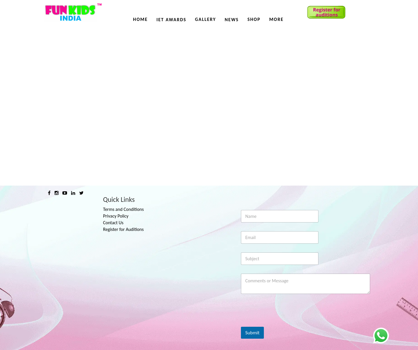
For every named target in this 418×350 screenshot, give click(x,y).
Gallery (205, 19)
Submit (252, 333)
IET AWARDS (171, 19)
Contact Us (113, 222)
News (232, 19)
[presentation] (285, 323)
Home (140, 19)
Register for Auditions (123, 229)
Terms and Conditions (123, 209)
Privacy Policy (116, 216)
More (276, 19)
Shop (253, 19)
